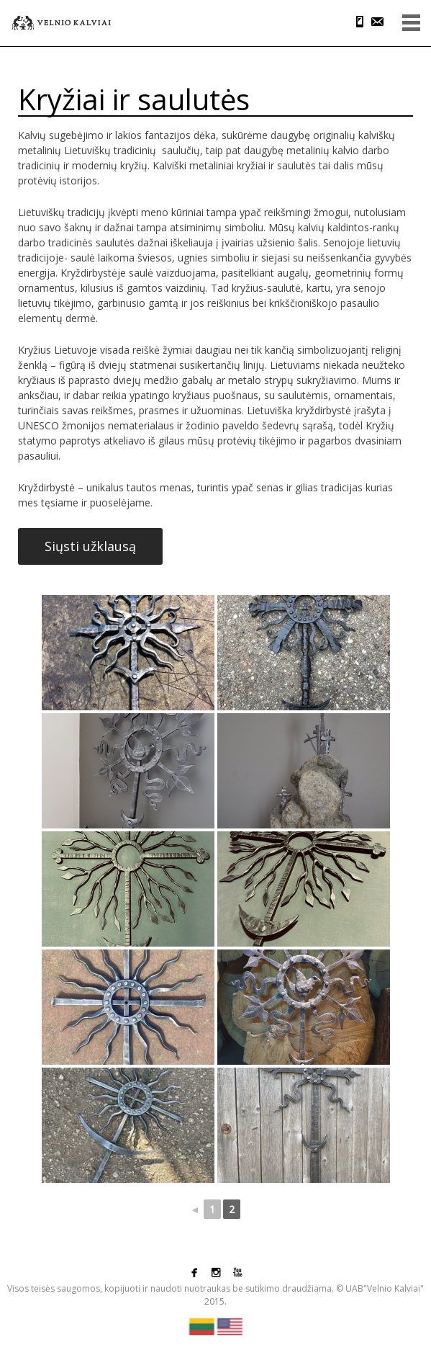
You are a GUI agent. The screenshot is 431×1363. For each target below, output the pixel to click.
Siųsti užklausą (90, 546)
